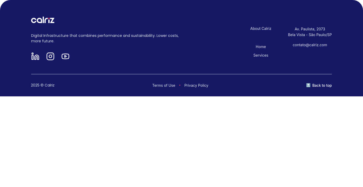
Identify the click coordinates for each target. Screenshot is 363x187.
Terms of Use (163, 85)
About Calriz (260, 28)
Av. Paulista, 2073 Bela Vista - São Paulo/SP (310, 32)
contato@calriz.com (310, 45)
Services (260, 55)
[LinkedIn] (35, 56)
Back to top (322, 85)
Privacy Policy (196, 85)
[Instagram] (50, 56)
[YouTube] (65, 56)
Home (261, 46)
